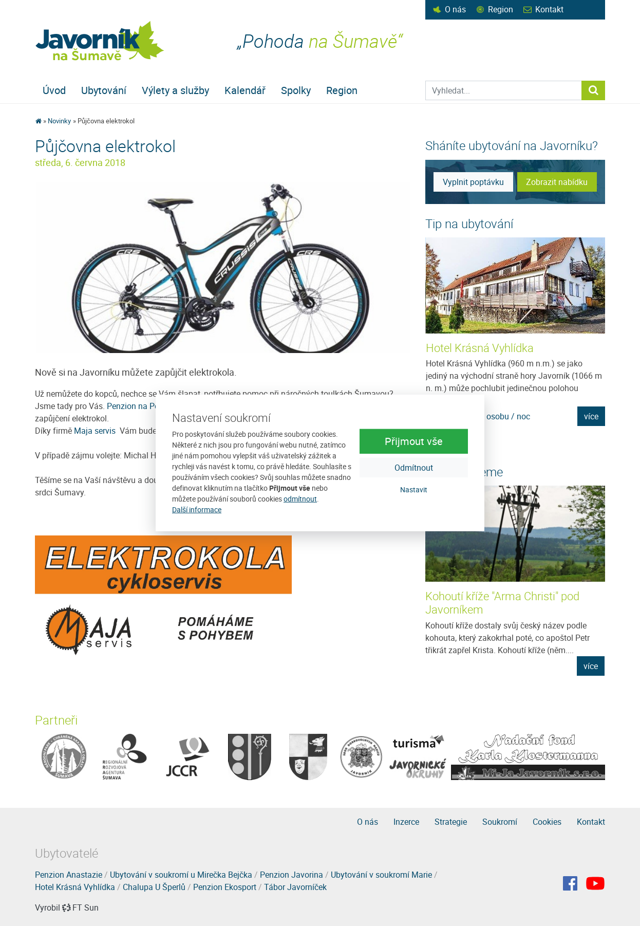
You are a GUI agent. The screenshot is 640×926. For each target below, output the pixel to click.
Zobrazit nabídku (557, 182)
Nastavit (413, 489)
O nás (455, 9)
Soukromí (499, 821)
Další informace (196, 509)
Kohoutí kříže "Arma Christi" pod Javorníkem (502, 602)
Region (500, 9)
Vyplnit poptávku (473, 182)
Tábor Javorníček (295, 887)
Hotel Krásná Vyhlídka (480, 347)
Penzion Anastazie (68, 874)
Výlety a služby (175, 90)
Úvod (54, 90)
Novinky (59, 120)
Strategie (451, 821)
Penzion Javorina (291, 874)
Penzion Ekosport (224, 887)
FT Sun (80, 907)
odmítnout (300, 499)
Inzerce (406, 821)
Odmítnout (413, 467)
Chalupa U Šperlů (154, 887)
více (591, 416)
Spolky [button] (296, 90)
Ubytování (103, 90)
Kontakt (549, 9)
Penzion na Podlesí (141, 406)
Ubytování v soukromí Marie (381, 874)
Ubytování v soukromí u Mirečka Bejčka (181, 874)
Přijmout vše (414, 441)
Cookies (547, 821)
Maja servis (96, 430)
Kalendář (245, 90)
